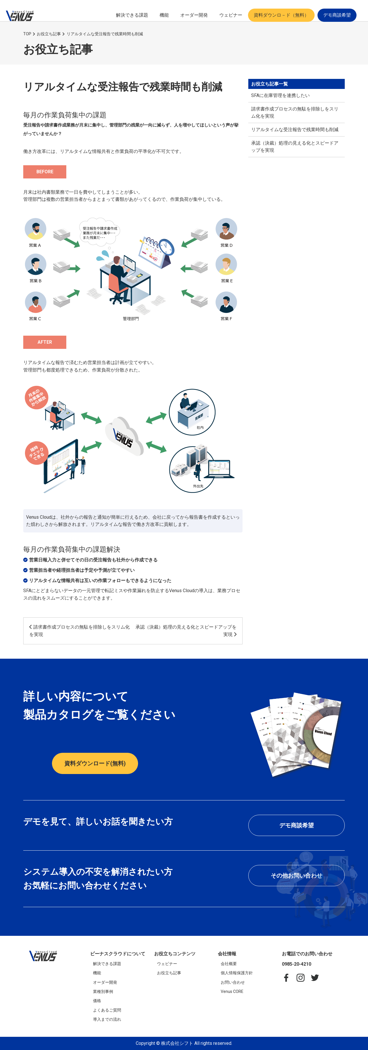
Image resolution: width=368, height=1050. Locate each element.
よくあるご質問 (107, 1010)
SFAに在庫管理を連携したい (280, 95)
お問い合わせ (233, 982)
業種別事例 (103, 991)
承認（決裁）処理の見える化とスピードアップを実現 (294, 146)
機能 (164, 15)
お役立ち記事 (169, 973)
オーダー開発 (194, 15)
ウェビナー (230, 15)
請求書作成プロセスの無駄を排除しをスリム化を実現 (294, 112)
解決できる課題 (132, 15)
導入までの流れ (107, 1019)
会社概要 (229, 963)
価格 (97, 1000)
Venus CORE (232, 991)
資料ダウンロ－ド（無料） (281, 15)
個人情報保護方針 (237, 973)
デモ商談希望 (337, 15)
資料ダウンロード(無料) (95, 763)
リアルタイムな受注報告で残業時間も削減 (294, 129)
